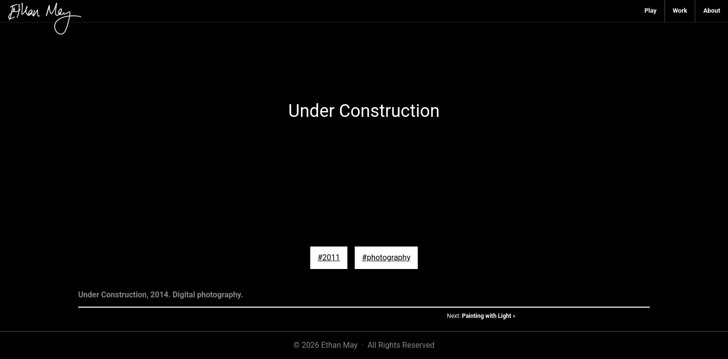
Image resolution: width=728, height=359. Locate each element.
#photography (386, 257)
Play (650, 10)
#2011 (329, 257)
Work (680, 10)
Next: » (481, 316)
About (711, 10)
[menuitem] (651, 11)
